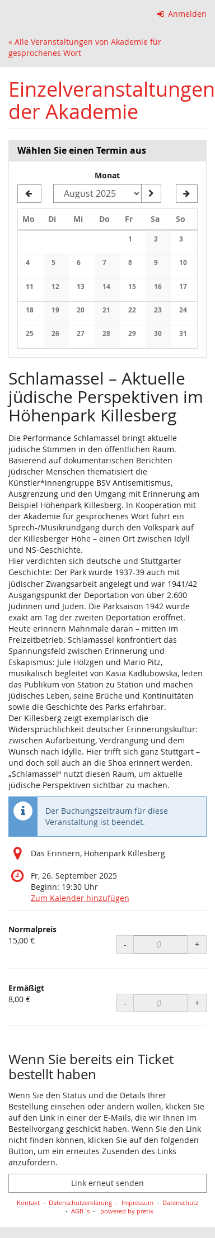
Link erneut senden (107, 1183)
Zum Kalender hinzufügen (80, 898)
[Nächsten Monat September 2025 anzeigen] (187, 193)
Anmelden (182, 13)
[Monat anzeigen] (151, 193)
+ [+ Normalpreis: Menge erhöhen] (197, 944)
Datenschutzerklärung (80, 1202)
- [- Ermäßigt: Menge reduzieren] (125, 1003)
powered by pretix (126, 1211)
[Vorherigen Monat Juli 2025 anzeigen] (29, 193)
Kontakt (28, 1202)
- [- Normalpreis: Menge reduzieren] (125, 944)
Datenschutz (180, 1202)
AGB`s (80, 1211)
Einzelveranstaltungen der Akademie (111, 100)
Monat (107, 175)
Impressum (137, 1202)
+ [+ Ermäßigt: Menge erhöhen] (197, 1003)
